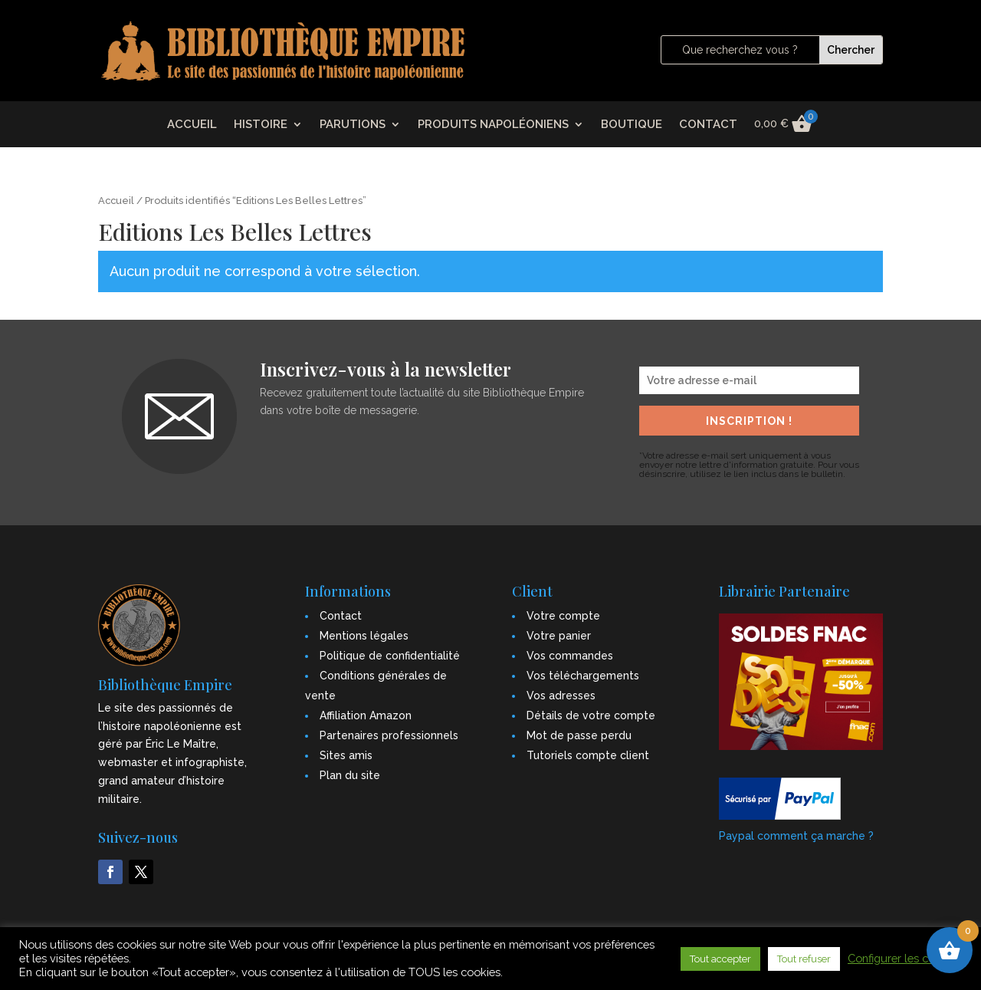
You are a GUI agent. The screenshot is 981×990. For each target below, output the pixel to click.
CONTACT (708, 125)
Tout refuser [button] (804, 959)
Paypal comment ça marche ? (796, 836)
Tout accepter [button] (720, 959)
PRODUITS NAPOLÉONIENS (493, 125)
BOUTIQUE (631, 125)
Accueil (116, 200)
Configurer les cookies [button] (905, 958)
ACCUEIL (192, 125)
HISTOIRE (260, 125)
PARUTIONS (353, 125)
